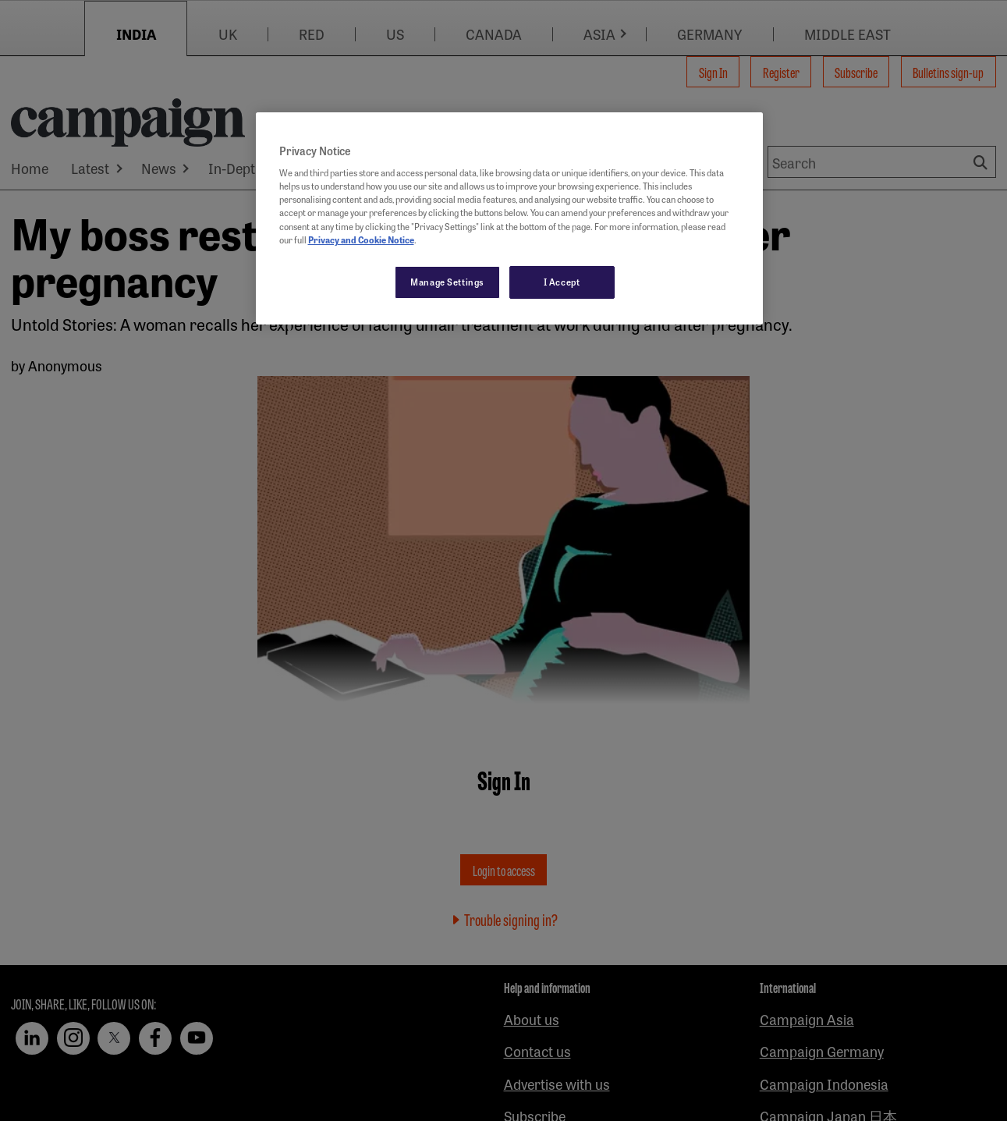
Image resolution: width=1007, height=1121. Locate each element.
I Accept (562, 281)
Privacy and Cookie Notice (361, 239)
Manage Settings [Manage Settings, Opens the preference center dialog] (447, 281)
